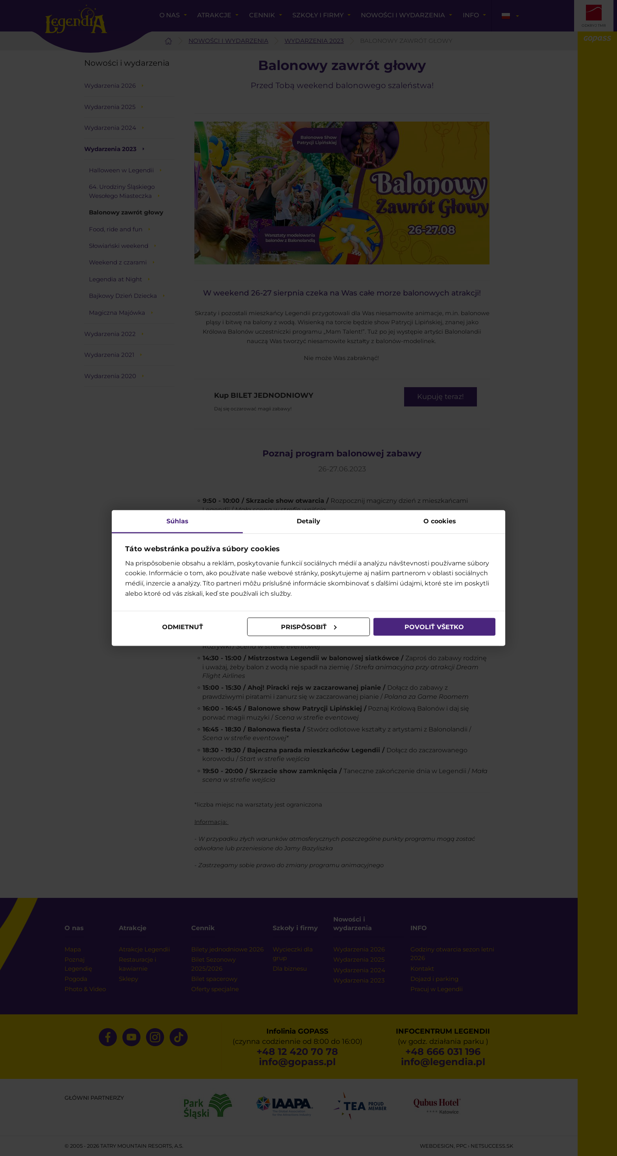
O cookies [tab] (439, 521)
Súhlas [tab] (177, 521)
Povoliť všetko (434, 626)
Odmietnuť (182, 626)
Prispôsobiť (309, 626)
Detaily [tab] (308, 521)
